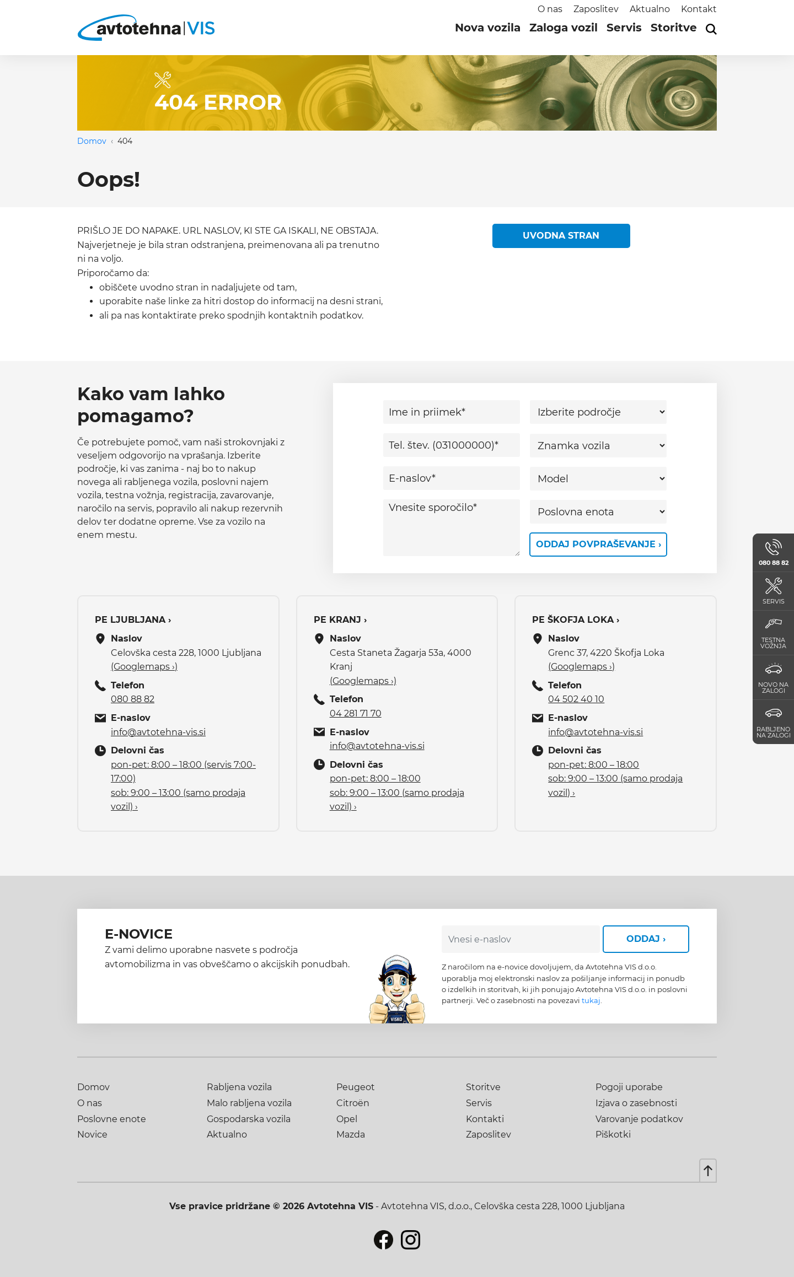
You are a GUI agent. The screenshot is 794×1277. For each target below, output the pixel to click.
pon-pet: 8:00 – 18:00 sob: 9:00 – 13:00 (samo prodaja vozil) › (397, 792)
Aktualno (650, 9)
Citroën (352, 1103)
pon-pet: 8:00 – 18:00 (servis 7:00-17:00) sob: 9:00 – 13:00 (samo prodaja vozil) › (183, 785)
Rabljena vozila (239, 1087)
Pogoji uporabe (629, 1087)
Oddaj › (646, 939)
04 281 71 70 (356, 713)
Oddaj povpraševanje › (598, 544)
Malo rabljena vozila (249, 1103)
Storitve (674, 27)
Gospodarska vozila (249, 1119)
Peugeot (355, 1087)
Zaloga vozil (563, 27)
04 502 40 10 (576, 699)
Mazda (350, 1134)
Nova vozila (488, 27)
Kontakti (485, 1119)
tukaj (591, 1000)
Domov (91, 141)
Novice (92, 1134)
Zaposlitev (596, 9)
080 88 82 (132, 699)
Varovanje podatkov (639, 1119)
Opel (346, 1119)
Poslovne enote (111, 1119)
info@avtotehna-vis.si (158, 732)
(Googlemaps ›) (144, 666)
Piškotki (613, 1134)
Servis (624, 27)
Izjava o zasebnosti (636, 1103)
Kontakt (699, 9)
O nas (550, 9)
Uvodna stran (561, 235)
